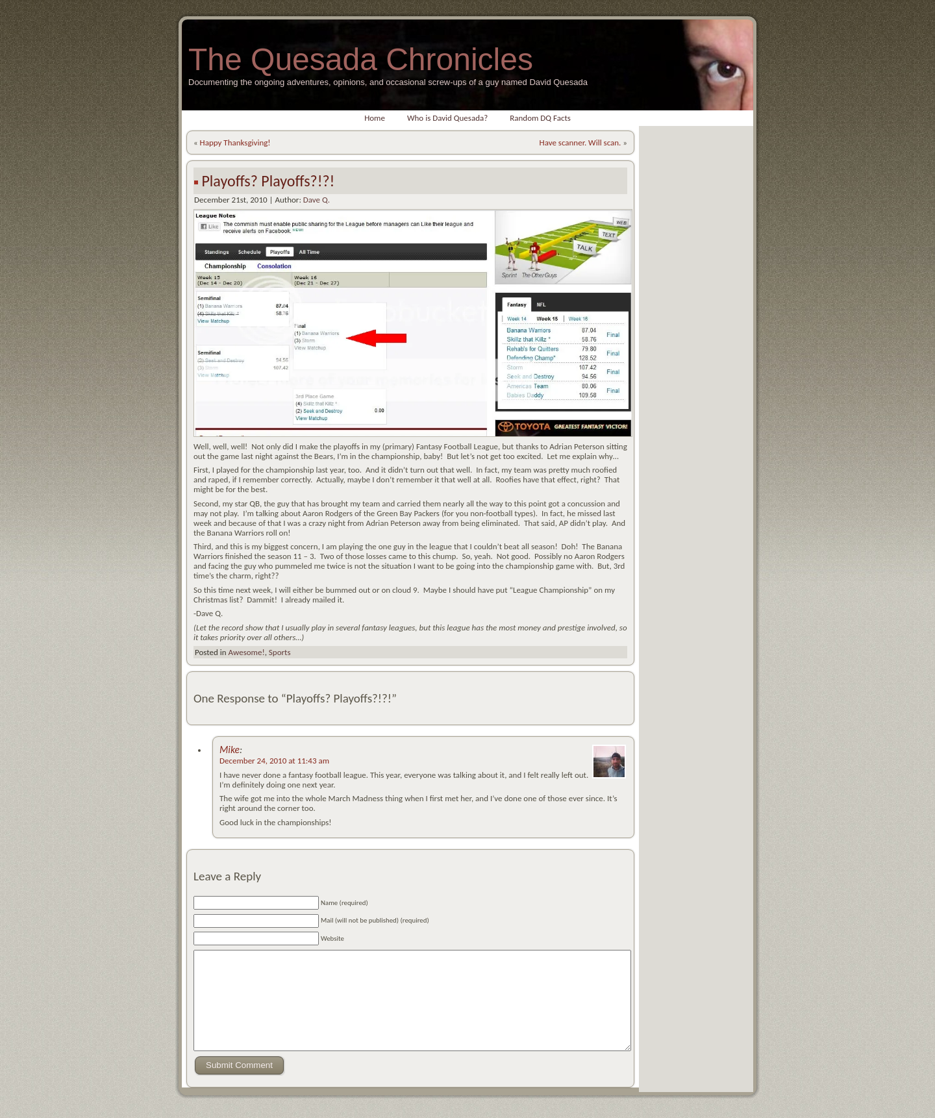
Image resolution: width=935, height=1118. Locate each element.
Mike (229, 749)
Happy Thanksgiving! (235, 142)
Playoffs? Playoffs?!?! (267, 180)
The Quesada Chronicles (360, 59)
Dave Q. (316, 200)
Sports (280, 652)
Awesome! (246, 652)
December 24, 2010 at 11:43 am (274, 760)
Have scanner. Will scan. (580, 142)
